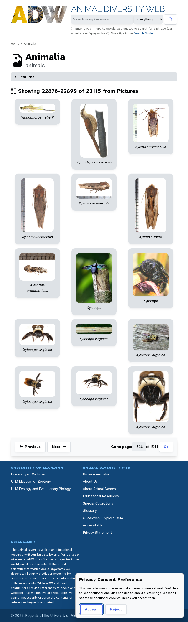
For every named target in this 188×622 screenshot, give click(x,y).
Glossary (90, 510)
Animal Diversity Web (118, 9)
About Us (90, 481)
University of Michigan (28, 474)
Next (59, 446)
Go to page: (121, 446)
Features (26, 76)
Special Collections (98, 503)
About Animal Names (99, 488)
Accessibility (92, 525)
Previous (30, 446)
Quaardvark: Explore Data (103, 517)
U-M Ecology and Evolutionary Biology (41, 488)
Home (15, 43)
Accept (91, 609)
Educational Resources (101, 496)
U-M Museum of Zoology (31, 481)
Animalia (30, 43)
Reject (116, 609)
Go (166, 446)
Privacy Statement (97, 532)
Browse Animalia (96, 474)
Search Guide (143, 33)
